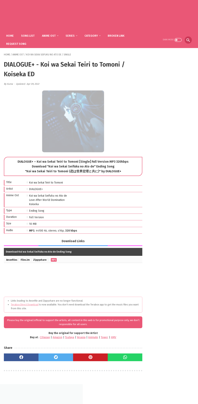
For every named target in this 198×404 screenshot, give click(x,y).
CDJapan (40, 336)
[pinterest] (84, 356)
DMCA (103, 391)
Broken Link (116, 34)
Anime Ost (49, 34)
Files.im (25, 258)
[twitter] (52, 356)
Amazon (52, 336)
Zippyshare (40, 258)
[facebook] (20, 356)
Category (92, 34)
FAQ (93, 391)
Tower (99, 336)
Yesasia (76, 336)
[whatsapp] (117, 356)
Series (70, 34)
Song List (28, 34)
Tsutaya (64, 336)
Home (11, 34)
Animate (88, 336)
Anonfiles (11, 258)
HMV (108, 336)
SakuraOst (102, 398)
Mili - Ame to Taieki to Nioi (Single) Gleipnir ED (174, 214)
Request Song (17, 43)
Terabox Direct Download (24, 303)
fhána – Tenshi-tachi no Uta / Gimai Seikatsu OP (174, 196)
